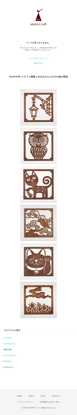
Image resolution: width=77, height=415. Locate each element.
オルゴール (8, 361)
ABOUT (31, 396)
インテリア (8, 338)
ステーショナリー (10, 355)
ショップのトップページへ (38, 58)
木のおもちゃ (8, 367)
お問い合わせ (38, 63)
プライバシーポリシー (26, 402)
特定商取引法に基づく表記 (49, 402)
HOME (19, 396)
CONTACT (56, 396)
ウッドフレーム (9, 344)
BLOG (43, 396)
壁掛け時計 (8, 349)
